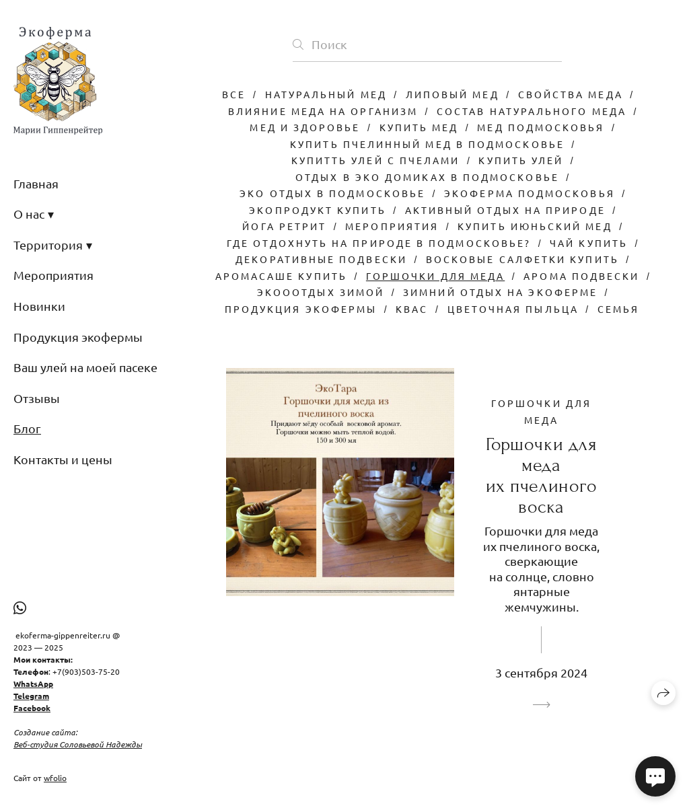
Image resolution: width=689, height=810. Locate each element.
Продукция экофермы (78, 337)
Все (234, 94)
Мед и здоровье (305, 127)
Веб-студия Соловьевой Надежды (77, 744)
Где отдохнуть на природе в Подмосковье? (379, 243)
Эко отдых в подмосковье (332, 193)
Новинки (39, 306)
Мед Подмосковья (540, 127)
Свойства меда (570, 94)
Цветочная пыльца (513, 309)
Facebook (31, 707)
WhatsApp (33, 683)
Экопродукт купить (317, 210)
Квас (412, 309)
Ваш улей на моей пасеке (85, 367)
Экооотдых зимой (320, 292)
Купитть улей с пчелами (375, 160)
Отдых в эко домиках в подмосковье (427, 177)
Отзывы (36, 398)
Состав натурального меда (531, 111)
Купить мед (419, 127)
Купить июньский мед (535, 226)
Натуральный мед (326, 94)
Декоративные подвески (321, 259)
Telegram (31, 695)
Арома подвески (581, 276)
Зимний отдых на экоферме (500, 292)
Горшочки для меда (435, 276)
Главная (36, 183)
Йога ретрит (284, 226)
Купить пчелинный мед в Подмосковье (427, 144)
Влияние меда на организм (323, 111)
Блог (27, 428)
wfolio (55, 777)
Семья (618, 309)
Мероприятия (53, 275)
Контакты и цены (62, 459)
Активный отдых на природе (505, 210)
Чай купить (589, 243)
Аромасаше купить (281, 276)
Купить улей (520, 160)
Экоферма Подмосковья (529, 193)
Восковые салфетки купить (522, 259)
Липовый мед (452, 94)
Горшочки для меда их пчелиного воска (541, 475)
